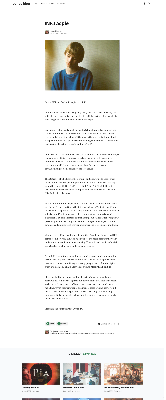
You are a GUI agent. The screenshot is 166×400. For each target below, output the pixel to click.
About (51, 3)
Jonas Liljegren (56, 31)
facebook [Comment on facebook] (115, 324)
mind (52, 323)
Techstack (61, 3)
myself (63, 323)
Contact (43, 3)
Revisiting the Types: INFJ (71, 308)
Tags (35, 3)
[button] (144, 3)
